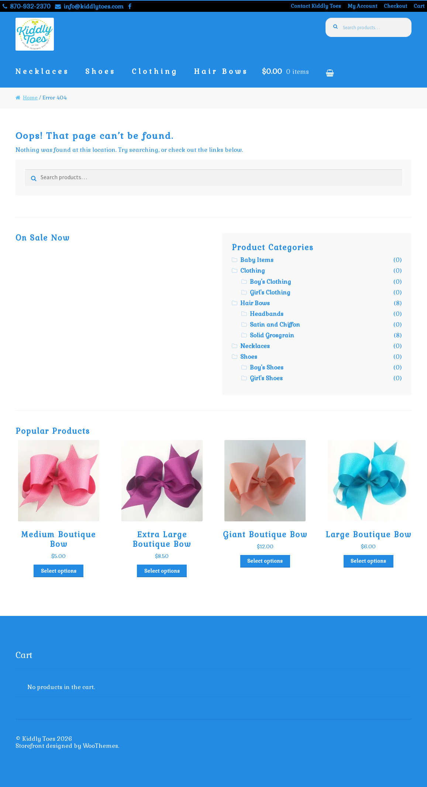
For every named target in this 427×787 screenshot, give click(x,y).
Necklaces (42, 71)
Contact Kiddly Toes (316, 6)
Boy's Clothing (270, 282)
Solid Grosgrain (272, 335)
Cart (419, 6)
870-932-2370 (25, 6)
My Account (362, 6)
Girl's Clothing (270, 292)
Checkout (395, 6)
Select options (58, 571)
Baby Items (256, 260)
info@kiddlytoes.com (88, 6)
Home (30, 97)
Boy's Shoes (266, 367)
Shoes (100, 71)
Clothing (155, 71)
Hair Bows (221, 71)
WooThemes (100, 746)
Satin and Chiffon (275, 324)
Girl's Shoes (266, 378)
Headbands (266, 314)
